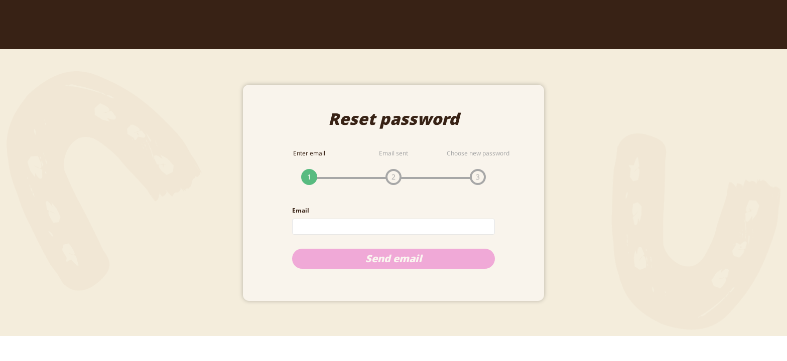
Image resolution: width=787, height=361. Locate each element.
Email (300, 210)
